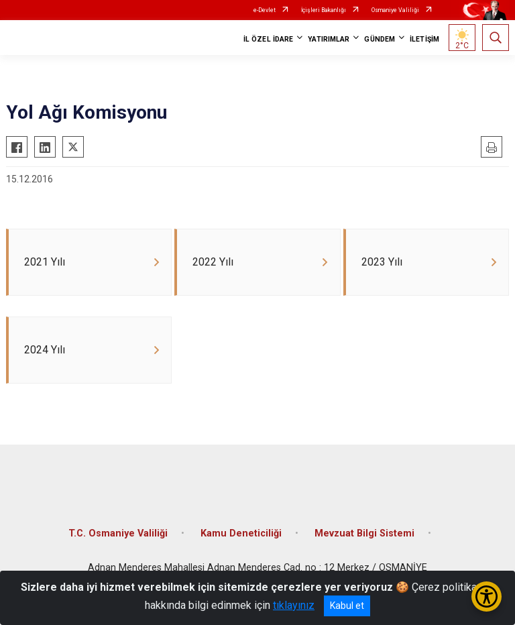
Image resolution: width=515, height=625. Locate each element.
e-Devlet (264, 10)
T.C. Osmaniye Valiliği (118, 539)
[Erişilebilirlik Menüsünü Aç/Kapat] (486, 596)
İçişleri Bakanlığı (323, 10)
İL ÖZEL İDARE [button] (268, 39)
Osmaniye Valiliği (395, 10)
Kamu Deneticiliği (241, 539)
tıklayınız (293, 605)
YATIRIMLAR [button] (328, 39)
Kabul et (347, 605)
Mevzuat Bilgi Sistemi (364, 539)
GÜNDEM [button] (379, 39)
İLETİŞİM (424, 39)
